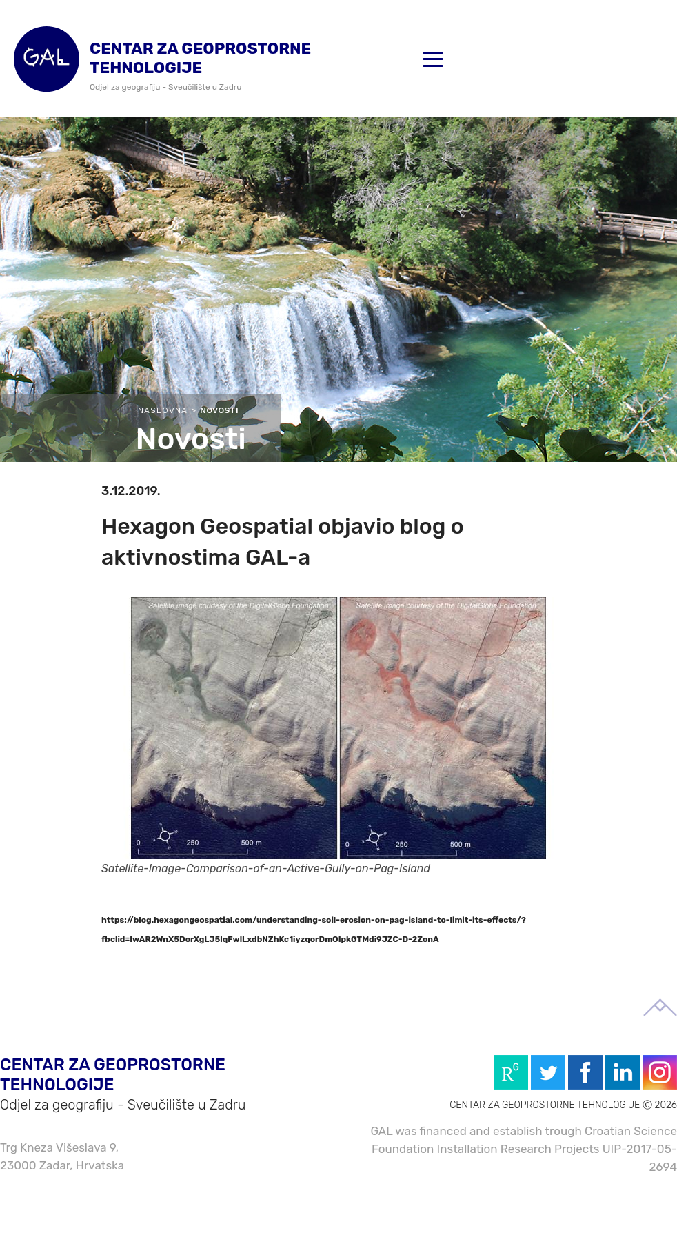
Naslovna (163, 410)
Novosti (219, 410)
